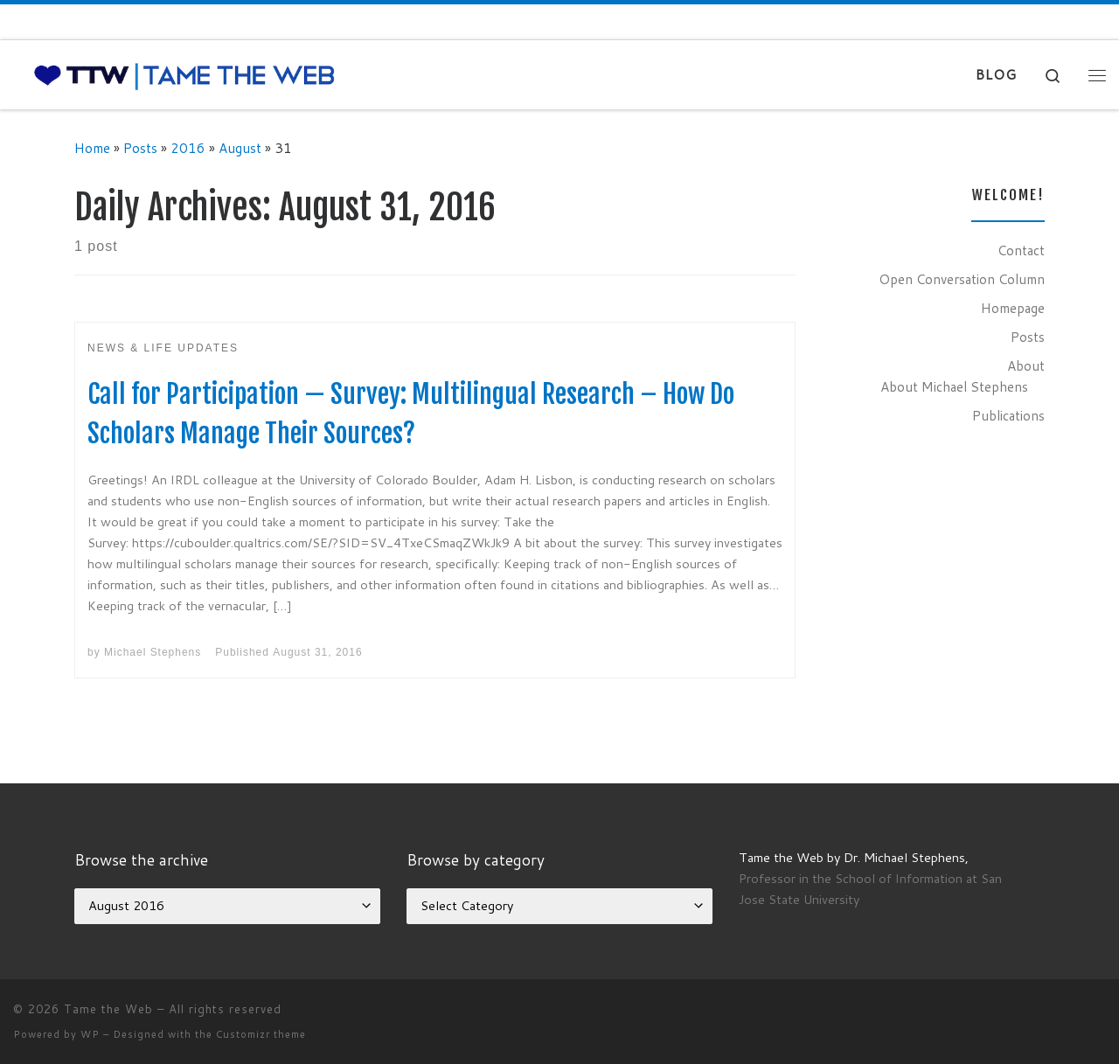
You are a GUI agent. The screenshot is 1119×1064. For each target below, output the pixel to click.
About (1026, 365)
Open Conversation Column (962, 279)
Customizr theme (261, 1034)
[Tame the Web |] (184, 74)
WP (90, 1034)
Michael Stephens (152, 652)
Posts (140, 147)
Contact (1021, 250)
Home (92, 147)
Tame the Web (108, 1009)
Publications (1008, 415)
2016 (187, 147)
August (240, 147)
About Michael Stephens (954, 386)
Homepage (1013, 307)
